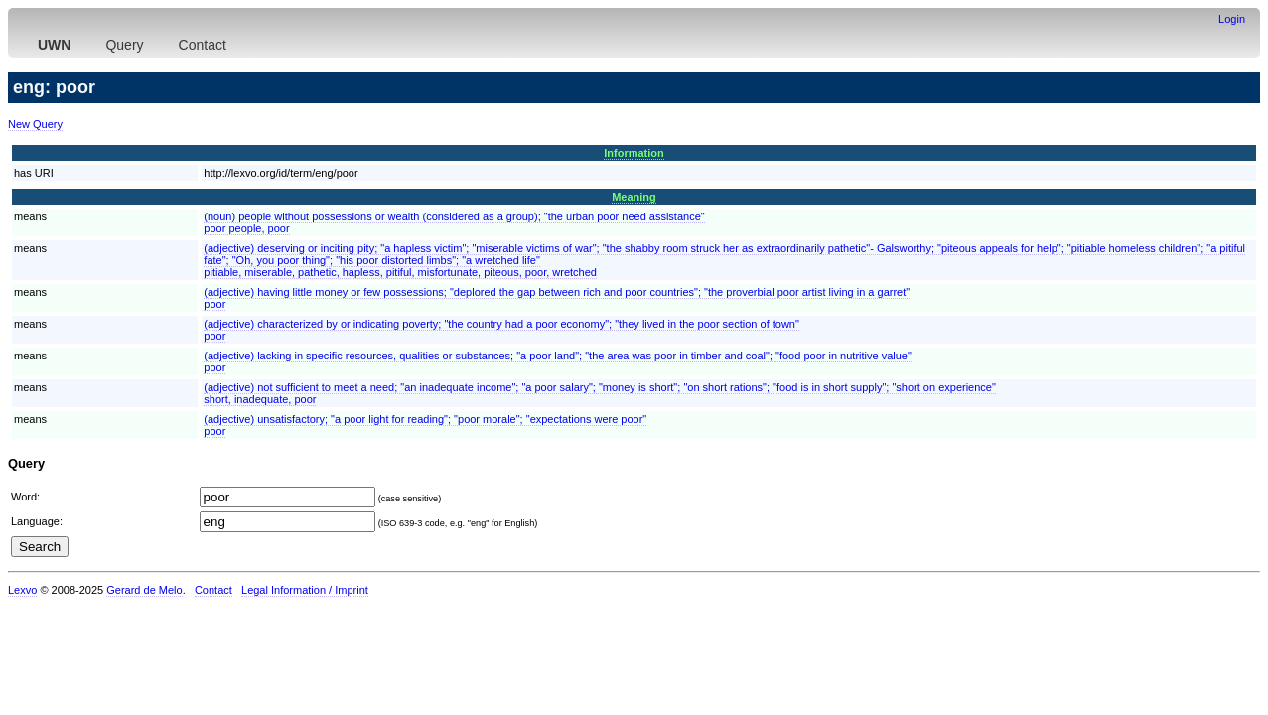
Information (634, 153)
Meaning (634, 197)
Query (124, 45)
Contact (202, 45)
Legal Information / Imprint (304, 590)
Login (1231, 19)
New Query (35, 124)
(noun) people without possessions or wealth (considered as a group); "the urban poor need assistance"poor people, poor (454, 222)
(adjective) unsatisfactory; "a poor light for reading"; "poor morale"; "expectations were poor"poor (425, 425)
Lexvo (22, 590)
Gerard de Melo (144, 590)
